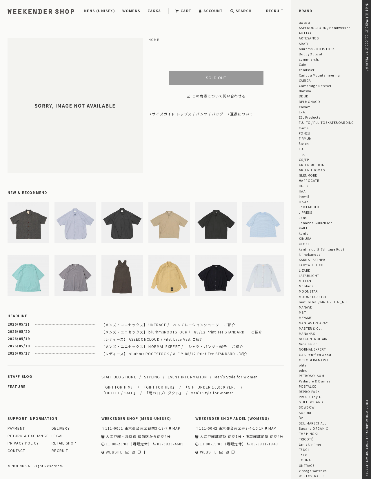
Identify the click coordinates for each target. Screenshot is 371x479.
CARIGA (305, 80)
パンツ (202, 114)
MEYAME (305, 317)
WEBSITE (112, 452)
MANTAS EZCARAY (313, 322)
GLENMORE (308, 175)
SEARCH (241, 10)
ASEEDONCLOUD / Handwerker (324, 27)
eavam (305, 106)
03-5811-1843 (262, 444)
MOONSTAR (308, 291)
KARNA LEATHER (312, 259)
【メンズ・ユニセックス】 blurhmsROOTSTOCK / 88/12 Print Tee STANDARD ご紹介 (181, 331)
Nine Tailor (308, 344)
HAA (302, 191)
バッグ (217, 114)
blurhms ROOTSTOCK (317, 48)
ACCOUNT (211, 10)
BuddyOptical (310, 54)
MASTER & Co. (310, 328)
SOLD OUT (216, 78)
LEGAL (57, 436)
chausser (306, 69)
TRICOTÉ (306, 439)
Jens (303, 217)
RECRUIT (275, 10)
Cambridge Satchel (315, 85)
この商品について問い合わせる (216, 96)
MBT (302, 312)
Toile (303, 454)
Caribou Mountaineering (319, 75)
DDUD (304, 96)
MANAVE (305, 307)
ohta (303, 365)
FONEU (304, 133)
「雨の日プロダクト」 (164, 392)
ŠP (301, 418)
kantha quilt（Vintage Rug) (321, 249)
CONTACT (16, 451)
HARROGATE (309, 180)
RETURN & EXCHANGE (28, 436)
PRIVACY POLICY (23, 443)
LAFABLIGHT (309, 275)
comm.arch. (309, 59)
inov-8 (304, 196)
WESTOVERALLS (312, 475)
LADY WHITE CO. (312, 264)
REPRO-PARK (309, 391)
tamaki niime (310, 444)
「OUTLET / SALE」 (119, 392)
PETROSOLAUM (311, 375)
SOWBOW (306, 407)
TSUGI (304, 449)
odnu (303, 370)
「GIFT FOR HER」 (159, 386)
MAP (175, 428)
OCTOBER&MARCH (314, 360)
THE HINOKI (308, 433)
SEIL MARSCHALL (313, 423)
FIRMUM (305, 138)
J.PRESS (305, 212)
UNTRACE (306, 465)
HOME (153, 40)
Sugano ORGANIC (313, 428)
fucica (304, 143)
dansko (305, 90)
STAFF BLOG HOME (119, 376)
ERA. (302, 112)
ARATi (303, 43)
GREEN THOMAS (312, 170)
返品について (241, 114)
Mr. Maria (306, 286)
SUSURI (305, 412)
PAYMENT (16, 428)
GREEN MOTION (311, 164)
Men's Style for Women (236, 376)
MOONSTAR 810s (312, 296)
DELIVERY (61, 428)
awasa (304, 22)
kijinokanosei (310, 254)
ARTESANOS (309, 38)
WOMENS (131, 10)
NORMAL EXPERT (312, 349)
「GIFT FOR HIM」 (118, 386)
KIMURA (305, 238)
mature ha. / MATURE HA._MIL (323, 302)
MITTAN (305, 280)
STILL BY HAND (311, 402)
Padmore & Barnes (315, 381)
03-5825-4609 (168, 444)
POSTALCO (308, 386)
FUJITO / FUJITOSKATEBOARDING (326, 122)
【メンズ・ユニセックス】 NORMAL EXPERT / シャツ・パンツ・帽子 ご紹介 (172, 346)
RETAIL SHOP (64, 443)
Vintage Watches (313, 470)
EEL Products (309, 117)
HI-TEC (304, 186)
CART (183, 10)
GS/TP (304, 159)
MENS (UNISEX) (99, 10)
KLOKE (304, 244)
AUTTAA (305, 32)
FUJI (302, 148)
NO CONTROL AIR (313, 338)
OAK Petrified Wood (315, 354)
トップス (184, 114)
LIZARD (305, 270)
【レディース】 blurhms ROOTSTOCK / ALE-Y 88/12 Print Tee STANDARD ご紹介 (174, 353)
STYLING (152, 376)
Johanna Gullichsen (316, 222)
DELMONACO (309, 101)
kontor (304, 233)
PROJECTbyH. (310, 396)
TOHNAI (305, 460)
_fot (302, 154)
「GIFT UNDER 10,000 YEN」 (211, 386)
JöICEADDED (309, 206)
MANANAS (307, 333)
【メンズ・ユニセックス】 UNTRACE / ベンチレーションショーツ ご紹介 (168, 324)
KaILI (303, 228)
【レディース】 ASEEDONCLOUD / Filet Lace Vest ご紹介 (152, 339)
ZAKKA (154, 10)
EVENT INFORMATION (187, 376)
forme (304, 128)
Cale (302, 64)
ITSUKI (304, 201)
